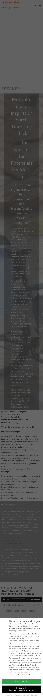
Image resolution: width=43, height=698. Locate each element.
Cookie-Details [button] (10, 695)
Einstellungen (35, 670)
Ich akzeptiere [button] (21, 681)
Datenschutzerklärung (23, 667)
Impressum (34, 695)
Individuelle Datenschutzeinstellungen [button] (21, 689)
